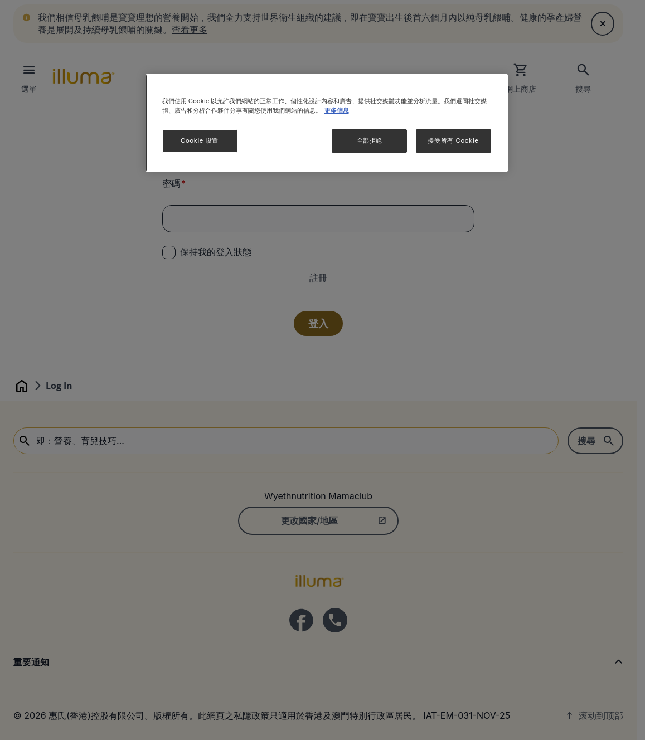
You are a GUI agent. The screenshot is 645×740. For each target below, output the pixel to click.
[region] (327, 123)
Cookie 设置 (200, 140)
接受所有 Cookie (453, 140)
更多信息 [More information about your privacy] (336, 110)
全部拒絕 (369, 140)
